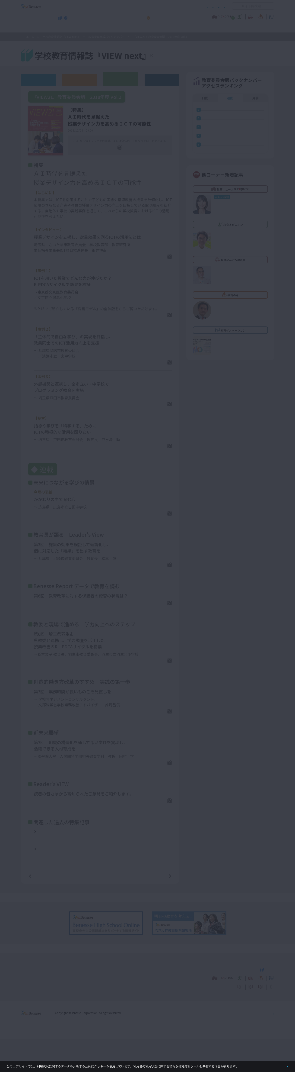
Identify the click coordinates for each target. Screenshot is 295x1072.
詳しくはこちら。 (251, 1064)
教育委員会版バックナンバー (107, 37)
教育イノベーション (259, 16)
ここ (122, 317)
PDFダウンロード (154, 265)
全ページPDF (122, 154)
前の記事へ (42, 909)
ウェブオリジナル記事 (38, 79)
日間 (205, 98)
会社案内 (268, 1046)
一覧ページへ (100, 909)
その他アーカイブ (162, 79)
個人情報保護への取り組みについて (234, 1046)
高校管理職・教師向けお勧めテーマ (144, 28)
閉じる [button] (280, 1064)
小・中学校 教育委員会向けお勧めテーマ (229, 28)
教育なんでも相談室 (196, 16)
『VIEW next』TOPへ (179, 56)
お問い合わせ (216, 6)
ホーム (30, 37)
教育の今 (228, 16)
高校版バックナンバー (79, 79)
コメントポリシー (140, 6)
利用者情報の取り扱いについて (180, 6)
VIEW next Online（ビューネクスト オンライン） (39, 1002)
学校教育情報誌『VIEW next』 (63, 28)
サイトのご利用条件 (108, 6)
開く (235, 6)
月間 (255, 98)
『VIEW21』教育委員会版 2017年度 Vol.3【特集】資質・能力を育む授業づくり (71, 863)
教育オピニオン (160, 16)
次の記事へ (158, 909)
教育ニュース (118, 16)
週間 (230, 98)
